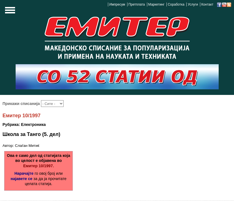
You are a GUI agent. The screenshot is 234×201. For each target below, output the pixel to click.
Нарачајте (24, 173)
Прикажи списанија (22, 103)
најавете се (21, 178)
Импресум (117, 4)
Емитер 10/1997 (21, 115)
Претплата (136, 4)
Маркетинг (156, 4)
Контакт (207, 4)
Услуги (193, 4)
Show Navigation (9, 12)
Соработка (176, 4)
